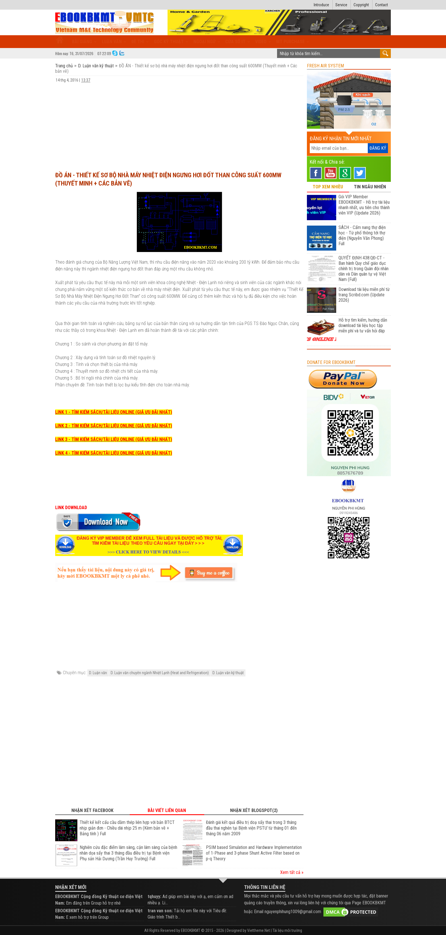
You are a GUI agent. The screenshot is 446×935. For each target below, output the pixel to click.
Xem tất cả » (291, 872)
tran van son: (160, 910)
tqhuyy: (154, 896)
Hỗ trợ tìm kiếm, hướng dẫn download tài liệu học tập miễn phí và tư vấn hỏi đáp (362, 325)
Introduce (321, 5)
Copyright (361, 5)
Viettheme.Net (258, 930)
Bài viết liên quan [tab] (167, 810)
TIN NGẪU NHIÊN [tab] (370, 187)
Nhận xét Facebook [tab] (92, 810)
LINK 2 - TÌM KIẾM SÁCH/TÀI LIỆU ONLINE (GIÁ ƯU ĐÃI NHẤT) (113, 425)
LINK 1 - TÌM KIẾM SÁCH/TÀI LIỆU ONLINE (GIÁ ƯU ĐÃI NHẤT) (113, 412)
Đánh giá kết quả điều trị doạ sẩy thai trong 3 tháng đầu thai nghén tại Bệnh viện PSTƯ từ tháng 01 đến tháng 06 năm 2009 (251, 828)
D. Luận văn (98, 672)
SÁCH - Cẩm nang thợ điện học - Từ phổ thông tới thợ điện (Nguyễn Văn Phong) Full (362, 235)
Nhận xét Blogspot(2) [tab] (254, 810)
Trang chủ (64, 65)
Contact (381, 5)
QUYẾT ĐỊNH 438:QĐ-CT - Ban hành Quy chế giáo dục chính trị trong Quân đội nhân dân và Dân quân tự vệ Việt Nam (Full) (363, 268)
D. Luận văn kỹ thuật (96, 65)
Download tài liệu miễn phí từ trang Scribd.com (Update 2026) (364, 295)
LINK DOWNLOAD (71, 507)
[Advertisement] (179, 124)
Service (341, 5)
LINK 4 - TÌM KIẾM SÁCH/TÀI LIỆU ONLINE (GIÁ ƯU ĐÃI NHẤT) (113, 453)
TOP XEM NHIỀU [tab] (328, 187)
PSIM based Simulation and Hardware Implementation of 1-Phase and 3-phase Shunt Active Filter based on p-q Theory (254, 853)
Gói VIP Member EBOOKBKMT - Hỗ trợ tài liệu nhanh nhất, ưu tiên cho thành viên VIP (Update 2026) (364, 205)
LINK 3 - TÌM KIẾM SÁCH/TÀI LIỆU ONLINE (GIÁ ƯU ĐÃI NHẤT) (113, 439)
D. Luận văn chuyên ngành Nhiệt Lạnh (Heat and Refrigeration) (160, 672)
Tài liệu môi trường (287, 930)
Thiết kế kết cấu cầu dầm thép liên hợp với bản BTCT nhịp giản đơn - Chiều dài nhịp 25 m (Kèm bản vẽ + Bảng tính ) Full (127, 828)
